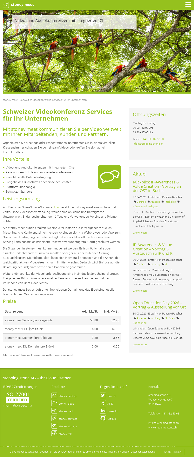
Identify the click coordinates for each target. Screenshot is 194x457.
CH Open (170, 318)
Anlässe (156, 201)
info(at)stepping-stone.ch (148, 143)
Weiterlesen (140, 232)
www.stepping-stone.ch (162, 427)
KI (165, 264)
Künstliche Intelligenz (145, 206)
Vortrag (142, 201)
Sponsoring (140, 322)
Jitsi (56, 207)
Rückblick (170, 201)
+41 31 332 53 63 (153, 139)
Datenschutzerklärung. (23, 453)
